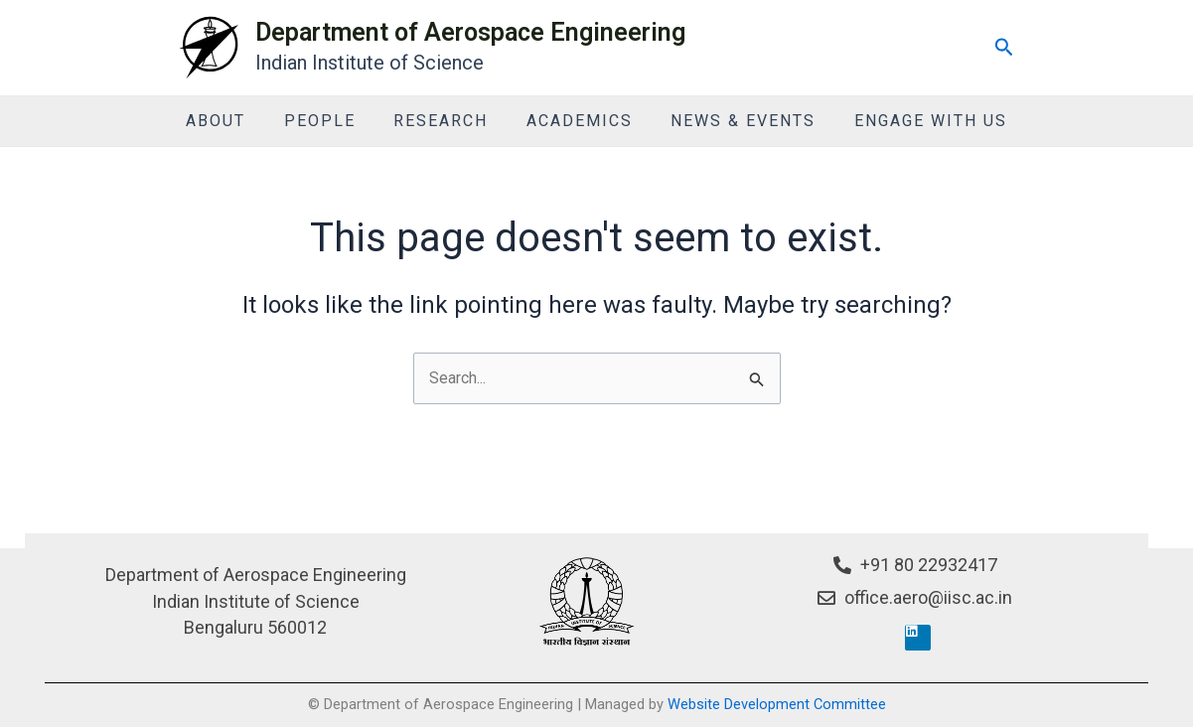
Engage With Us (914, 120)
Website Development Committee (777, 704)
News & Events (734, 120)
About (232, 120)
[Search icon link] (1004, 48)
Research (444, 120)
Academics (576, 120)
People (330, 120)
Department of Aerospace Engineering (470, 32)
